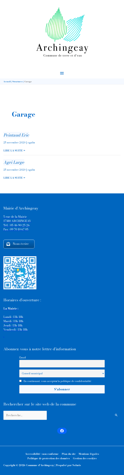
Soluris (76, 465)
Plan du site (69, 454)
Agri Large (13, 162)
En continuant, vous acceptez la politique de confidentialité (57, 381)
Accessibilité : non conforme (42, 454)
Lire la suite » (14, 150)
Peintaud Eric (16, 135)
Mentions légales (89, 454)
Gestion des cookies (85, 458)
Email (22, 357)
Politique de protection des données (48, 458)
